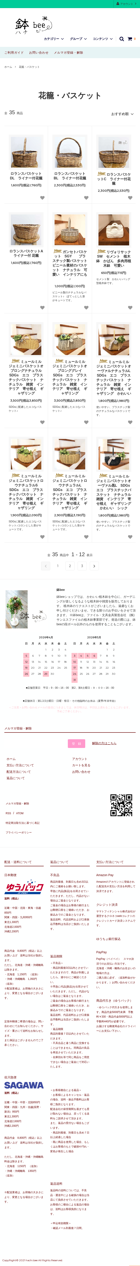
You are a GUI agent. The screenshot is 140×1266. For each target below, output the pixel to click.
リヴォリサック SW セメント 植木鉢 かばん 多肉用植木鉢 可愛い (113, 256)
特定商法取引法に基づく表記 (24, 812)
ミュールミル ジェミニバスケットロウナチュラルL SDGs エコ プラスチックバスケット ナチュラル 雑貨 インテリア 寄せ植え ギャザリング (69, 489)
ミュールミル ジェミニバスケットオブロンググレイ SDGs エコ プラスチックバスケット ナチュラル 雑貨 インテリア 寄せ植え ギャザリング (69, 375)
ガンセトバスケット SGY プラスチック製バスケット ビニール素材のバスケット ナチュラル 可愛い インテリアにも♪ (69, 263)
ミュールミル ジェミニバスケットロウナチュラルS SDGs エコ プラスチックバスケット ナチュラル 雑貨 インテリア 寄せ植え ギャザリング (26, 489)
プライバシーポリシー (19, 819)
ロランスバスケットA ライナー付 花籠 (26, 251)
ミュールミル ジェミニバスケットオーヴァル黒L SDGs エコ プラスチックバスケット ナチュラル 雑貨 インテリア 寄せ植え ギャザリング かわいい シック (113, 490)
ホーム (8, 66)
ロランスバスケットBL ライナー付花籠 (70, 174)
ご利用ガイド (14, 52)
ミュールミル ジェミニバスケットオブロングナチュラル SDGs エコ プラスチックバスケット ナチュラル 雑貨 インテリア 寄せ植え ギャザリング (26, 375)
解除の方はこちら (104, 741)
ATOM (17, 806)
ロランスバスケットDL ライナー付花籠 (26, 174)
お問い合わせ (39, 52)
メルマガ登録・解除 (68, 52)
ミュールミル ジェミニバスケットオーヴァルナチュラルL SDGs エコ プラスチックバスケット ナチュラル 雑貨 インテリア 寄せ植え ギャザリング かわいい (113, 375)
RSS (7, 806)
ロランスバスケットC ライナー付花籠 (114, 177)
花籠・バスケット (29, 66)
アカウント (127, 3)
